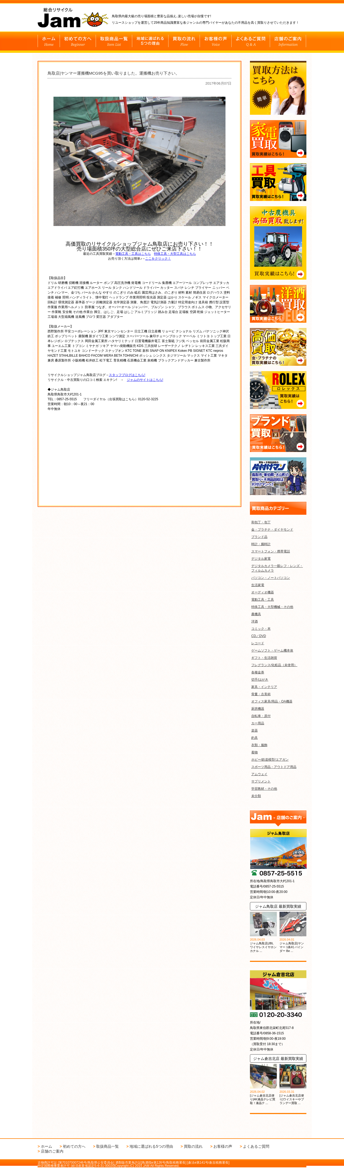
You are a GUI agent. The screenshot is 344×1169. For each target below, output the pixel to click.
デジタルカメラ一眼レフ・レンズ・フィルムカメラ (277, 568)
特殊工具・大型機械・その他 (272, 607)
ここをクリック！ (158, 258)
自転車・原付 (261, 716)
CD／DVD (258, 636)
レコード (257, 643)
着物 (254, 752)
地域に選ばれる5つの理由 (151, 1146)
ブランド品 (259, 537)
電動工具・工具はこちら (133, 254)
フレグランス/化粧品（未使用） (274, 665)
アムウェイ (259, 774)
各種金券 (257, 672)
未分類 (256, 796)
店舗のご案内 (52, 1151)
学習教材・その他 (264, 789)
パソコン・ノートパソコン (270, 578)
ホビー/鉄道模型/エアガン (270, 759)
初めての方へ (74, 1146)
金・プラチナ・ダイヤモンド (272, 529)
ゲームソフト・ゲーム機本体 (272, 650)
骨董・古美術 (261, 694)
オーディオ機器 (262, 592)
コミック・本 (261, 629)
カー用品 (257, 723)
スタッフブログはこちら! (127, 375)
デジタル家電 (261, 559)
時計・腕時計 (261, 544)
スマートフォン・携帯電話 (270, 551)
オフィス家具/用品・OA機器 (271, 701)
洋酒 (254, 621)
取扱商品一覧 (107, 1146)
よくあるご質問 (256, 1146)
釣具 (254, 738)
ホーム (46, 1146)
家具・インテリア (264, 687)
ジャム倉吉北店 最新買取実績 (278, 1058)
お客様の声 (222, 1146)
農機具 (256, 614)
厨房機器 (257, 709)
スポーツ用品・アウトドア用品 (273, 767)
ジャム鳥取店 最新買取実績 (278, 906)
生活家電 (257, 585)
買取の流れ (193, 1146)
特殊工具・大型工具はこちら (175, 254)
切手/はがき (259, 679)
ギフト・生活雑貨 (264, 658)
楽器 (254, 730)
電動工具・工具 (262, 599)
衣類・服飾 (259, 745)
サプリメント (261, 781)
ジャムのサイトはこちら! (145, 380)
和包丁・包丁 (261, 522)
